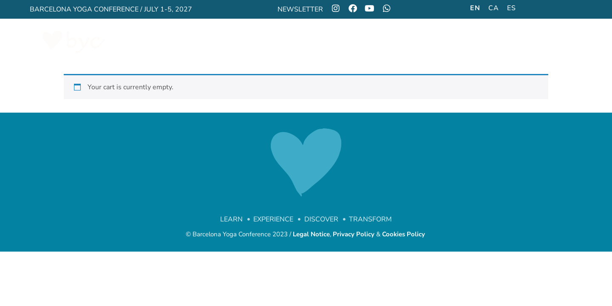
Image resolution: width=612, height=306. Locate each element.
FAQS (553, 41)
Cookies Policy (404, 234)
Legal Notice (311, 234)
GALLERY (379, 41)
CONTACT (514, 41)
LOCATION (466, 41)
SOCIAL (337, 41)
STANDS (421, 41)
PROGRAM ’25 (286, 41)
